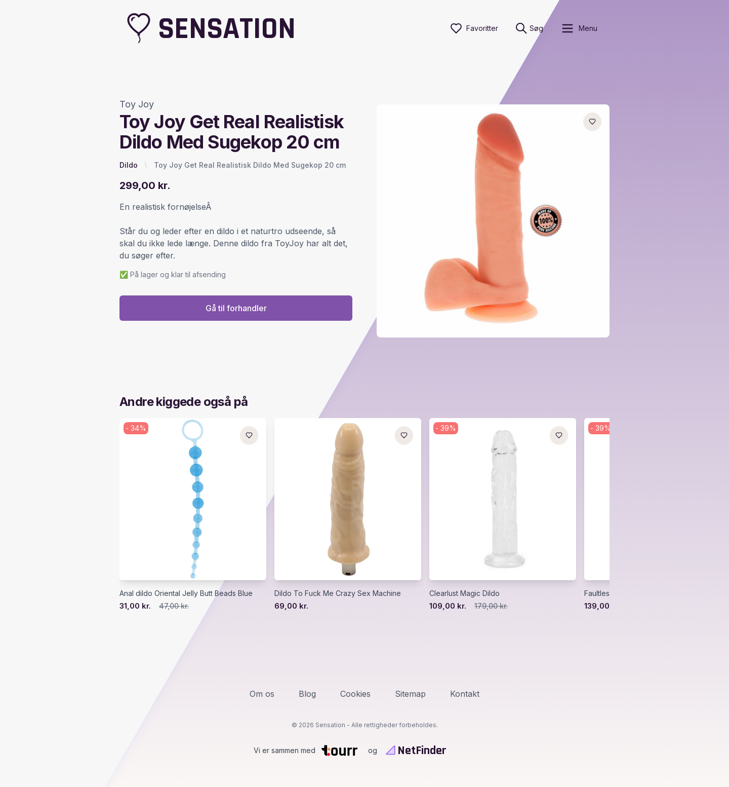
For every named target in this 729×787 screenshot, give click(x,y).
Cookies (355, 694)
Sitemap (410, 694)
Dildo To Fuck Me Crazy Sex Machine (337, 593)
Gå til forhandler (236, 309)
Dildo (128, 165)
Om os (262, 694)
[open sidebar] (578, 28)
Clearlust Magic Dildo (464, 593)
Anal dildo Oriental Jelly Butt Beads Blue (186, 593)
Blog (307, 694)
